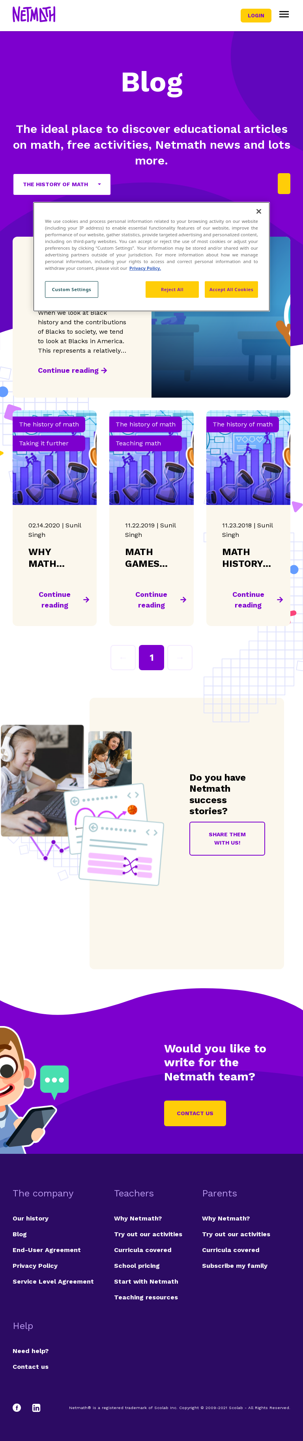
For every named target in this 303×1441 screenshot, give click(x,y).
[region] (151, 257)
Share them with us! (227, 838)
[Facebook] (20, 1408)
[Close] (258, 211)
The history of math (55, 184)
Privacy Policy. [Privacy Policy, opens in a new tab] (145, 268)
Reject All (172, 289)
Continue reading (68, 370)
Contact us (195, 1113)
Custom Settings (72, 289)
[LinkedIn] (36, 1408)
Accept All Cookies (231, 289)
